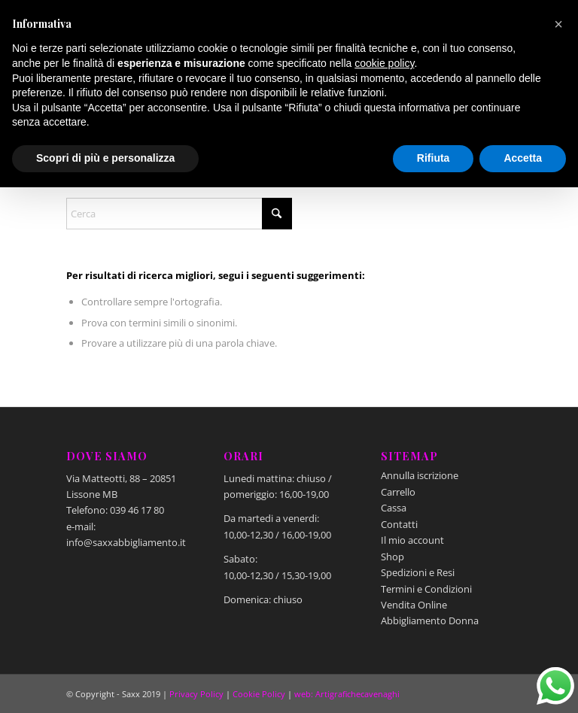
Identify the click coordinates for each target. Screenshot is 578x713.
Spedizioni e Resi (418, 572)
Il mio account (412, 540)
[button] (558, 24)
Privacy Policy (196, 693)
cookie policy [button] (384, 63)
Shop (392, 556)
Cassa (393, 507)
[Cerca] (179, 213)
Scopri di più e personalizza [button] (105, 158)
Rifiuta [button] (433, 158)
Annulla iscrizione (419, 475)
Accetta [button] (522, 158)
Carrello (398, 492)
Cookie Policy (259, 693)
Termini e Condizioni (426, 589)
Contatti (399, 524)
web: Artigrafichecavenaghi (347, 693)
